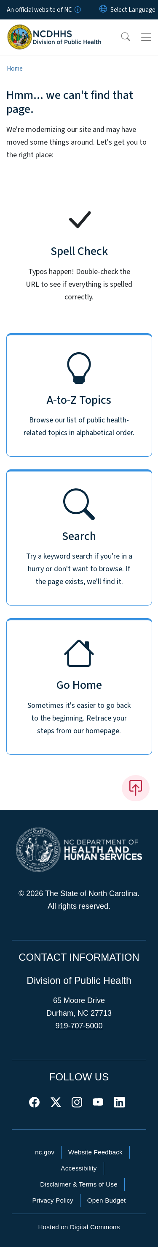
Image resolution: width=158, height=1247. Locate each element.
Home (15, 68)
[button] (120, 37)
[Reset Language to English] (103, 9)
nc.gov (44, 1152)
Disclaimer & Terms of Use (79, 1184)
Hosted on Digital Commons (79, 1227)
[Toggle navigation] (146, 37)
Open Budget (106, 1200)
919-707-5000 (78, 1026)
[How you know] (77, 9)
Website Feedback (95, 1152)
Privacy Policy (52, 1200)
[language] (132, 9)
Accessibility (78, 1168)
